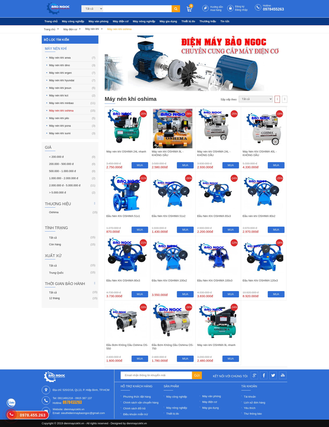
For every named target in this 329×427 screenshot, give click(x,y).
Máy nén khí (92, 29)
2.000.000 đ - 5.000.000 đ (64, 185)
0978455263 (273, 9)
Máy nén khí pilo (72, 118)
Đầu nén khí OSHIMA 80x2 (259, 216)
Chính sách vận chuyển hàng (140, 402)
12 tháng (54, 298)
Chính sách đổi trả (134, 408)
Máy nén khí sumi (72, 133)
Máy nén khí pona (72, 125)
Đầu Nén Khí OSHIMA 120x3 (260, 280)
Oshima (54, 212)
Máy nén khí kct (72, 95)
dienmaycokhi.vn (137, 423)
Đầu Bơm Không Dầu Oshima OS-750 (172, 346)
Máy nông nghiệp (144, 21)
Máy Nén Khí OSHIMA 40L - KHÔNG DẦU (260, 153)
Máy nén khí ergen (72, 72)
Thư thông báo (253, 413)
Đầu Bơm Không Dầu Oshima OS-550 (127, 346)
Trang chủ (50, 21)
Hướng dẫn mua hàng (216, 8)
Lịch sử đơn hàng (254, 402)
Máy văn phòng (98, 21)
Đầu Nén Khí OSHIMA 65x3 (214, 216)
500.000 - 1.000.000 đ (62, 170)
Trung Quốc (56, 272)
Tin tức (225, 21)
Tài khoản (250, 396)
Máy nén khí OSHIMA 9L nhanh (216, 345)
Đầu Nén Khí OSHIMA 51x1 (123, 216)
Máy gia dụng (168, 21)
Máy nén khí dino (72, 65)
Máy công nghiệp (73, 21)
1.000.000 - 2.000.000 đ (63, 178)
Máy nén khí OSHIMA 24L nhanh (126, 151)
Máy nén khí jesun (72, 87)
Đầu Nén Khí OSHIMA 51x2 (168, 216)
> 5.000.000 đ (57, 192)
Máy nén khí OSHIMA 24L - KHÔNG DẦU (213, 153)
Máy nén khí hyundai (72, 80)
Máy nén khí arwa (72, 57)
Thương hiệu (208, 21)
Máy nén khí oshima (119, 29)
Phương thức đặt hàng (137, 396)
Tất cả (53, 237)
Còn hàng (55, 244)
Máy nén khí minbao (72, 103)
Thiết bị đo (188, 21)
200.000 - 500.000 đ (61, 163)
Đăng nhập (241, 9)
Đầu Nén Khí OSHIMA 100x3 (214, 280)
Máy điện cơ (120, 21)
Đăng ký (239, 6)
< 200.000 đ (56, 156)
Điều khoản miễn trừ (135, 414)
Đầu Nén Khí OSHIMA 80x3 (123, 280)
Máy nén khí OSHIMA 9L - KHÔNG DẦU (168, 153)
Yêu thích (249, 408)
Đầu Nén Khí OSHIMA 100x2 (169, 280)
